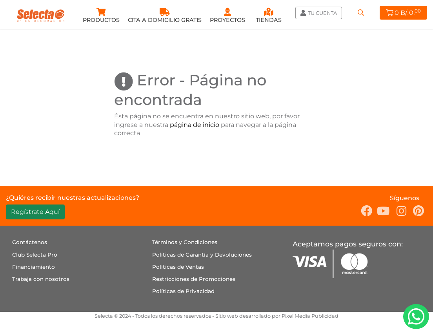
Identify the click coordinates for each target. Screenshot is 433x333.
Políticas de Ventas (178, 267)
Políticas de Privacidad (183, 291)
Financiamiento (33, 267)
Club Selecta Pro (34, 255)
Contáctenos (29, 242)
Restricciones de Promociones (193, 279)
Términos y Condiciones (184, 242)
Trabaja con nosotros (40, 279)
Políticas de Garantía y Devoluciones (202, 255)
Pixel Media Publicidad (310, 316)
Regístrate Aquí (35, 211)
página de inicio (194, 124)
